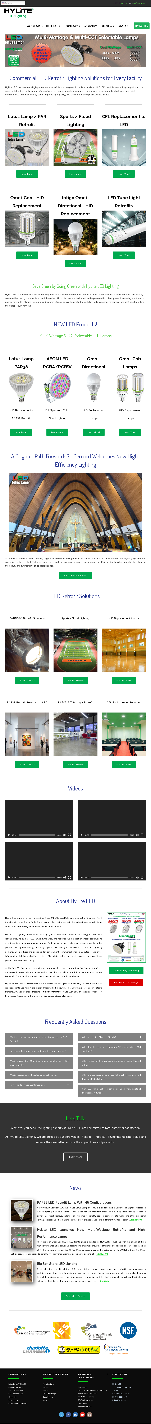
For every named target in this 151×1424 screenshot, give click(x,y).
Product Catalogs (49, 1388)
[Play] (9, 834)
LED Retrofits (53, 26)
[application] (39, 819)
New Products (73, 26)
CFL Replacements (15, 1388)
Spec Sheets (108, 26)
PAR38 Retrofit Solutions (87, 1388)
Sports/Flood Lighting (86, 1391)
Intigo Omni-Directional (17, 1398)
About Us (123, 26)
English (7, 3)
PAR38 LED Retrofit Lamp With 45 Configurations (74, 1196)
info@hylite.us (139, 3)
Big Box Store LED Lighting (57, 1258)
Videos (45, 1394)
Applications (90, 26)
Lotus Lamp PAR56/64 (17, 1378)
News (45, 1385)
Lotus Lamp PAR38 (15, 1381)
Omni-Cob (12, 1391)
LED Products (33, 26)
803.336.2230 (121, 3)
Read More (136, 1214)
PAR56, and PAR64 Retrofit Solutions (92, 1385)
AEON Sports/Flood (15, 1385)
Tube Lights (13, 1394)
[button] (39, 1039)
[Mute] (64, 834)
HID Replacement (85, 1401)
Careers (46, 1381)
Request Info (141, 26)
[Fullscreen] (69, 834)
